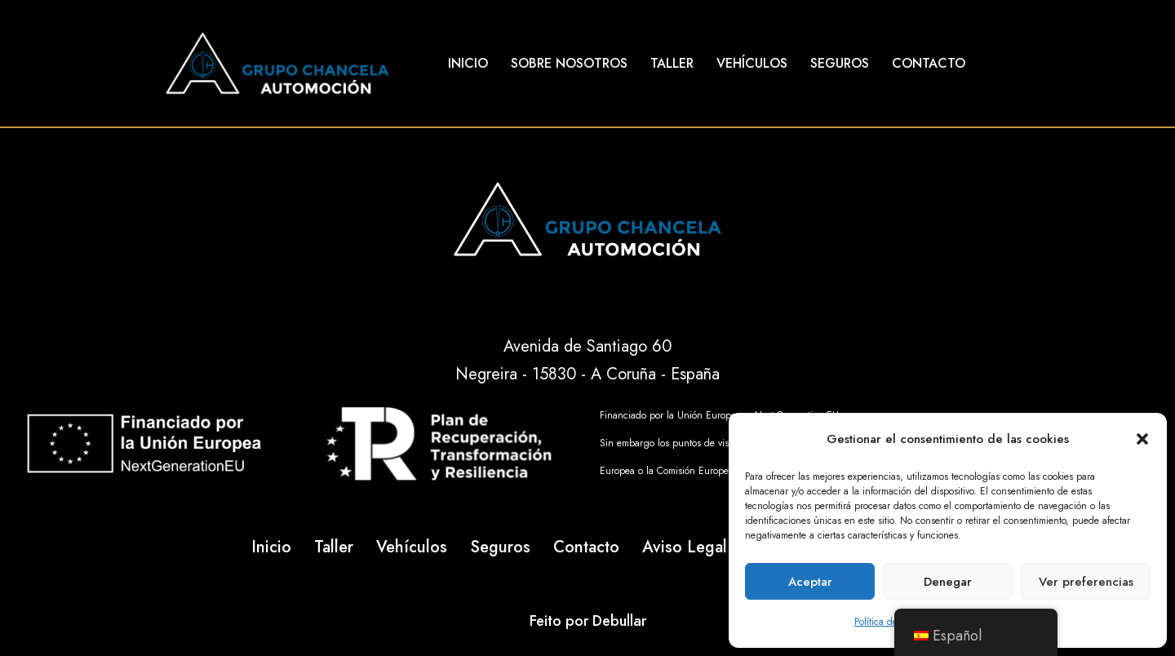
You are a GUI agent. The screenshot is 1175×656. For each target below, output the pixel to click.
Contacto (928, 63)
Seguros (839, 63)
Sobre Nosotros (569, 63)
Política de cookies (892, 621)
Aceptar (810, 582)
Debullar (619, 621)
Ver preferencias (1086, 582)
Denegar (948, 582)
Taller (672, 63)
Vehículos (751, 63)
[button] (1142, 439)
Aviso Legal (684, 547)
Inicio (468, 63)
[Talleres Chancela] (277, 63)
